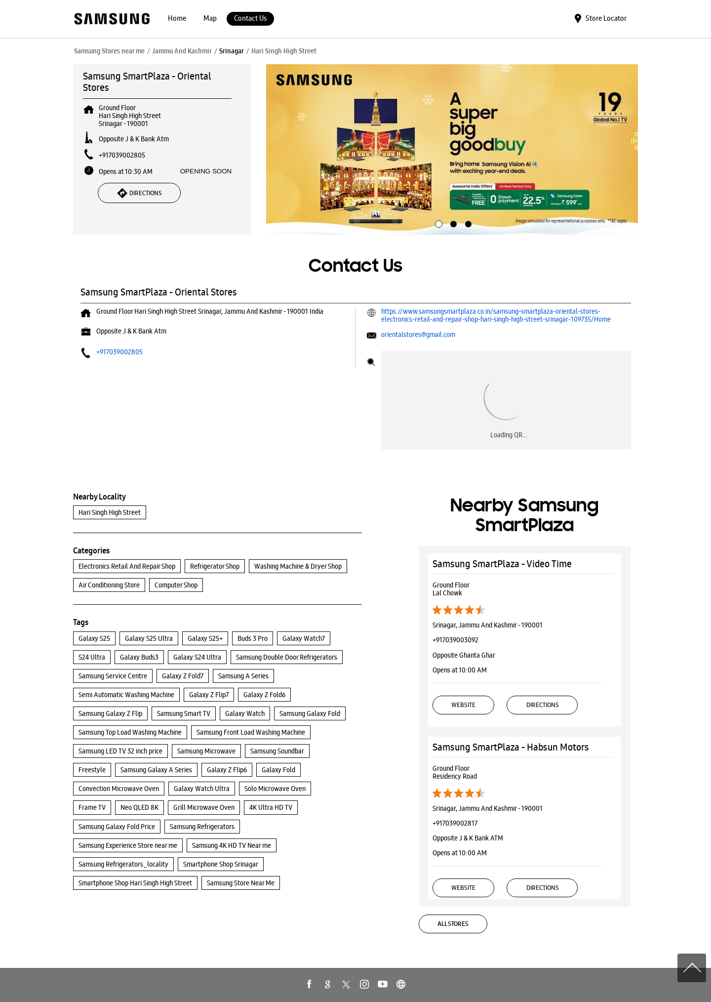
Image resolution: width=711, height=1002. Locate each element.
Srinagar (231, 50)
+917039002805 (122, 155)
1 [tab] (437, 222)
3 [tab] (467, 222)
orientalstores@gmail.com (418, 334)
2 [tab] (452, 222)
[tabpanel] (452, 149)
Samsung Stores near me (109, 50)
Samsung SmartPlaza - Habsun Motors (511, 747)
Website (463, 705)
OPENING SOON (206, 171)
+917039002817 (455, 823)
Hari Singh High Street (110, 512)
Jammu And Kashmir (182, 50)
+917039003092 (455, 639)
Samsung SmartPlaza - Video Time (502, 563)
